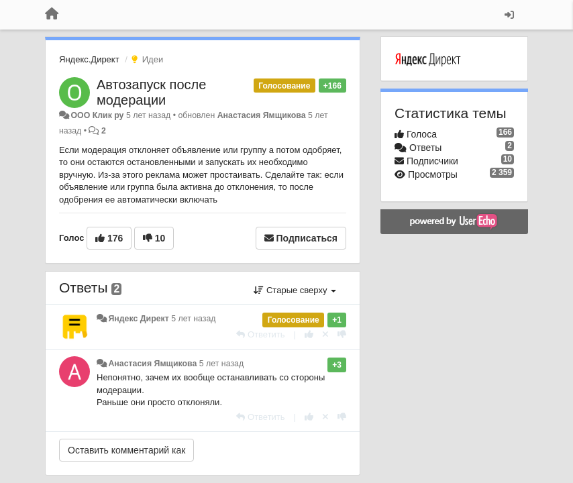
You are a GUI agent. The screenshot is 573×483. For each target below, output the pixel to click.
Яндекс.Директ (89, 59)
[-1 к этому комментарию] (341, 334)
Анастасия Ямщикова (261, 115)
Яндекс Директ (138, 318)
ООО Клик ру (96, 115)
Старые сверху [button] (295, 290)
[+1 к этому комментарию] (309, 334)
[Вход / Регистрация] (509, 14)
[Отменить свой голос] (325, 334)
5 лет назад (193, 318)
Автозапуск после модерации (151, 92)
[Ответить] (260, 334)
